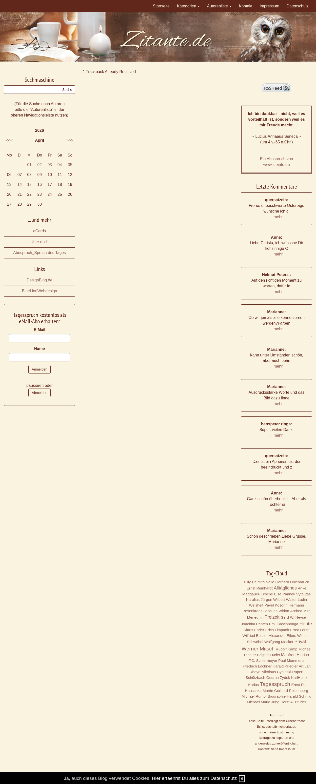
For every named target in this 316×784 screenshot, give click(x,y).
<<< (9, 140)
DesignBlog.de (39, 280)
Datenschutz (298, 6)
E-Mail (39, 330)
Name (39, 349)
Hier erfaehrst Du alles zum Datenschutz (194, 778)
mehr (278, 217)
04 (60, 165)
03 (49, 165)
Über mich (40, 242)
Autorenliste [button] (219, 6)
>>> (69, 140)
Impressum (269, 6)
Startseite (161, 6)
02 (39, 165)
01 (29, 165)
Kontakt (245, 6)
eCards (39, 231)
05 (70, 165)
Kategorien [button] (188, 6)
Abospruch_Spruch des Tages (39, 253)
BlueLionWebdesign (39, 291)
